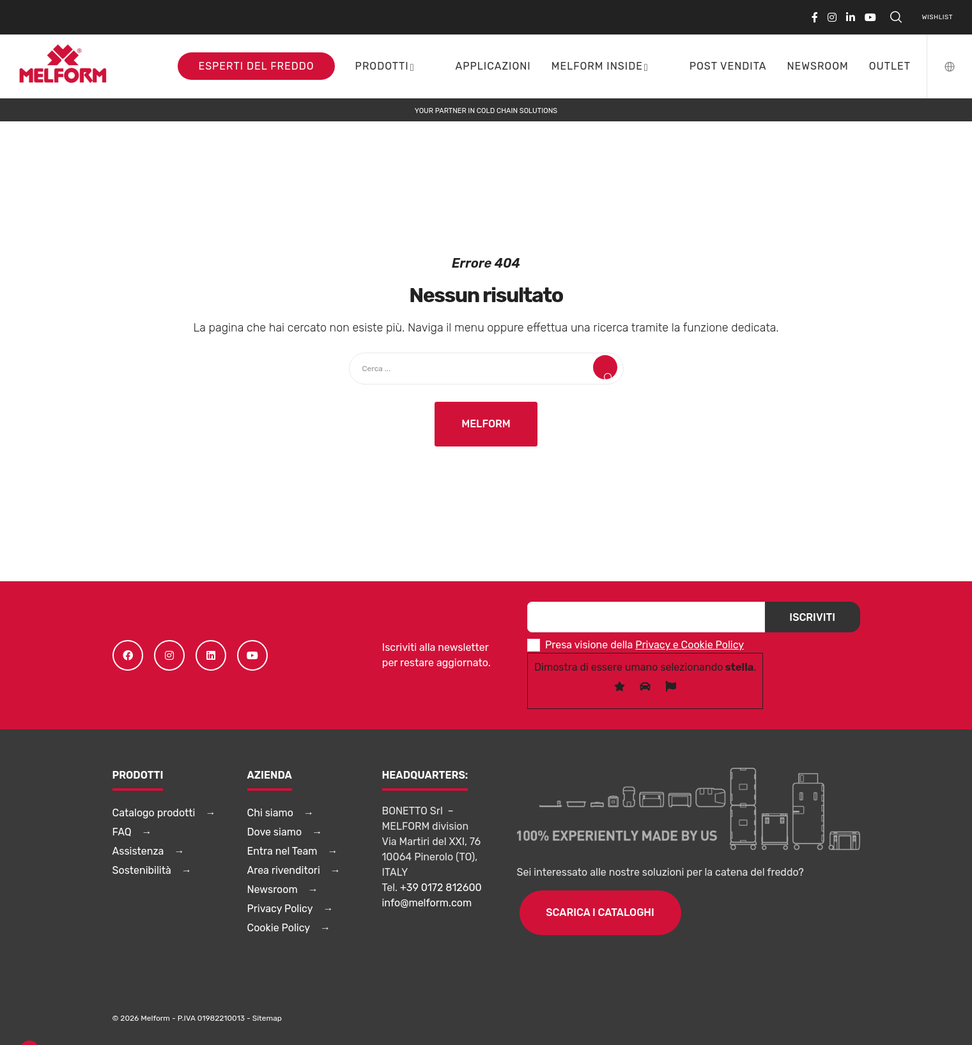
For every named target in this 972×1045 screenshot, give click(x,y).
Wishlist (937, 17)
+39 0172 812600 (441, 887)
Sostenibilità (141, 870)
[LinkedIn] (850, 17)
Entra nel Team (282, 851)
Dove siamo (274, 832)
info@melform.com (427, 903)
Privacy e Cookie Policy (689, 645)
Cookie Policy (279, 928)
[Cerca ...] (486, 369)
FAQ (122, 832)
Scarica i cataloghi (600, 912)
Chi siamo (270, 813)
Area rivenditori (283, 870)
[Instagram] (832, 17)
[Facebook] (815, 17)
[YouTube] (870, 17)
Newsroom (272, 889)
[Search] (896, 17)
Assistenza (138, 851)
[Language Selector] (941, 66)
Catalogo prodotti (154, 813)
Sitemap (267, 1018)
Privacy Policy (280, 909)
